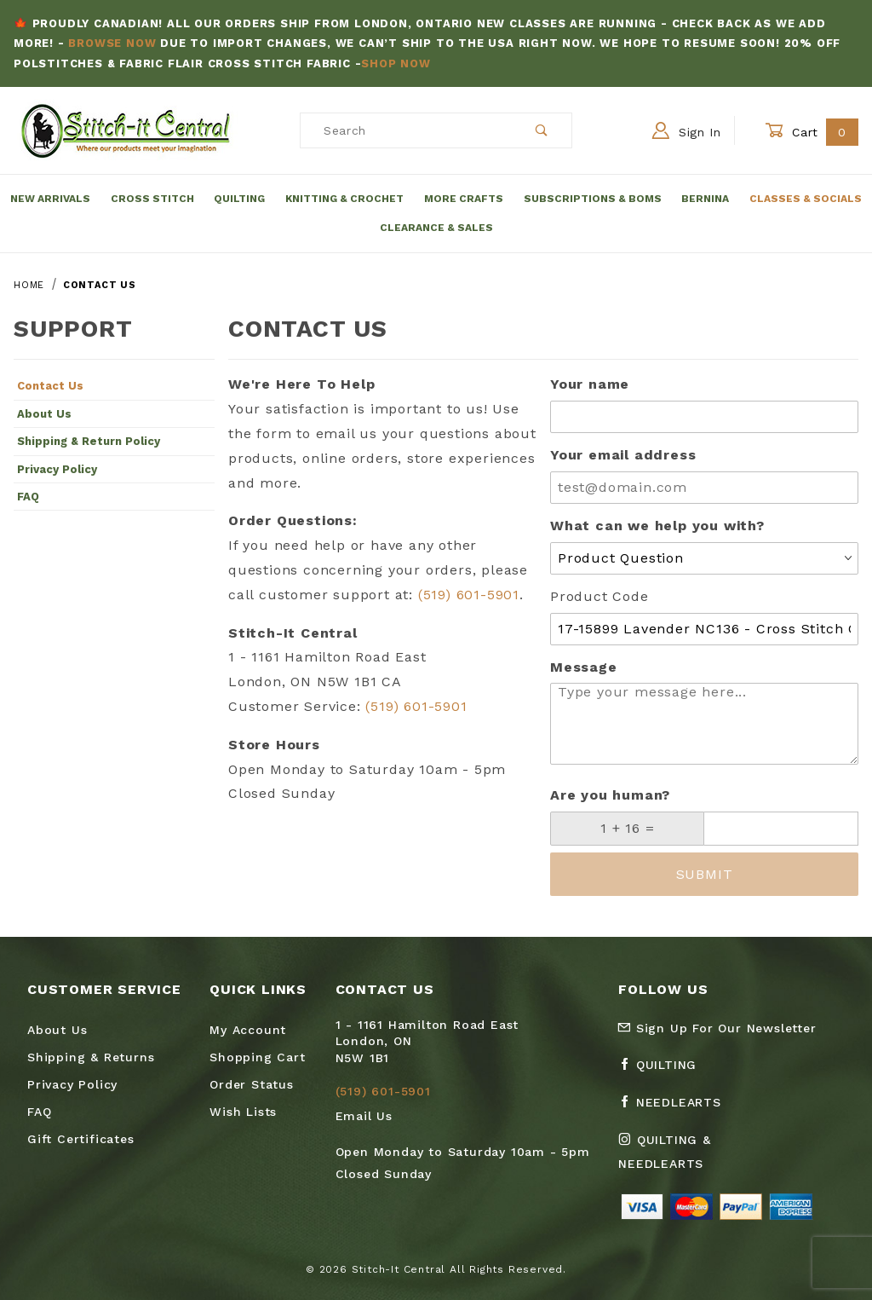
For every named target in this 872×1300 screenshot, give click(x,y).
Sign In (686, 130)
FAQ (28, 496)
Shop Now (395, 63)
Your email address (623, 455)
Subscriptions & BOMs (593, 199)
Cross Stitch (152, 199)
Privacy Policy (57, 469)
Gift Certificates (81, 1139)
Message (583, 667)
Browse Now (112, 43)
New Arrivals (50, 199)
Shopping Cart (257, 1057)
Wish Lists (243, 1111)
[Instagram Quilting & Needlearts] (699, 1158)
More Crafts (463, 199)
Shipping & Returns (90, 1057)
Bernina (705, 199)
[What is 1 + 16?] (627, 829)
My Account (247, 1030)
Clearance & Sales (436, 228)
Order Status (251, 1084)
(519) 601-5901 (468, 594)
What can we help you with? (657, 525)
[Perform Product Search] (542, 130)
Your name (589, 384)
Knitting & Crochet (344, 199)
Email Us (364, 1116)
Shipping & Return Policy (88, 441)
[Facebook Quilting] (664, 1071)
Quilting (239, 199)
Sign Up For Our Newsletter (717, 1028)
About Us (44, 413)
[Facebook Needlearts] (676, 1109)
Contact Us (50, 385)
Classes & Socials (805, 199)
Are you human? (610, 795)
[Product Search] (407, 130)
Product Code (599, 596)
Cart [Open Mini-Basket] (811, 131)
